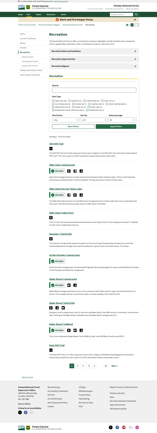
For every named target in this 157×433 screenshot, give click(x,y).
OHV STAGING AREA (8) (62, 104)
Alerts (22, 34)
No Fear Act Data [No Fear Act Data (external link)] (86, 402)
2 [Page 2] (77, 366)
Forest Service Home (95, 9)
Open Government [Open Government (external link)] (117, 404)
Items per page (115, 115)
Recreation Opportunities (63, 59)
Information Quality (118, 408)
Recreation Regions (60, 66)
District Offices (24, 403)
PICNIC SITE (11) (109, 101)
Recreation (25, 52)
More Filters (73, 126)
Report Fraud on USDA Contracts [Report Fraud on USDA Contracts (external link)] (124, 387)
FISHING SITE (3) (80, 107)
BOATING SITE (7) (81, 104)
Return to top (27, 377)
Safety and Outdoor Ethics (31, 70)
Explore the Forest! (29, 65)
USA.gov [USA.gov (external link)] (82, 387)
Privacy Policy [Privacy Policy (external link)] (84, 395)
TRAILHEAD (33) (76, 101)
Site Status (57, 115)
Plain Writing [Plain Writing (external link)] (84, 398)
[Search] (136, 14)
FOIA (81, 406)
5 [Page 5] (94, 366)
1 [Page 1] (71, 366)
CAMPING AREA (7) (97, 104)
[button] (127, 24)
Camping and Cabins (30, 61)
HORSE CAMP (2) (96, 107)
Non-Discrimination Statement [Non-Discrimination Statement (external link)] (123, 401)
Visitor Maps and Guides (30, 75)
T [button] (132, 25)
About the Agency (132, 9)
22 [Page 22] (106, 366)
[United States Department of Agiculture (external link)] (22, 7)
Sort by (83, 115)
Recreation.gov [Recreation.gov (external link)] (54, 387)
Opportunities (27, 57)
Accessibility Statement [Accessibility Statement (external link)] (58, 391)
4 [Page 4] (88, 366)
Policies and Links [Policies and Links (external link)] (117, 393)
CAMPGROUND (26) (92, 101)
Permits (23, 47)
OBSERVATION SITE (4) (62, 107)
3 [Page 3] (83, 366)
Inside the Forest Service (114, 9)
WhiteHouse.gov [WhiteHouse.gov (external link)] (86, 391)
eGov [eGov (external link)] (112, 397)
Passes (23, 43)
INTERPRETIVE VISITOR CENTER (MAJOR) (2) (69, 110)
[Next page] (115, 366)
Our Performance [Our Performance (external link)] (55, 398)
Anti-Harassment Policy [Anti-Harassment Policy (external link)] (58, 402)
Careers (51, 406)
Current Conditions (28, 38)
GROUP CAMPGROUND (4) (117, 104)
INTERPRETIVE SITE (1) (96, 110)
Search (55, 85)
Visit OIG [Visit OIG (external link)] (51, 395)
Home (20, 14)
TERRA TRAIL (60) (61, 101)
